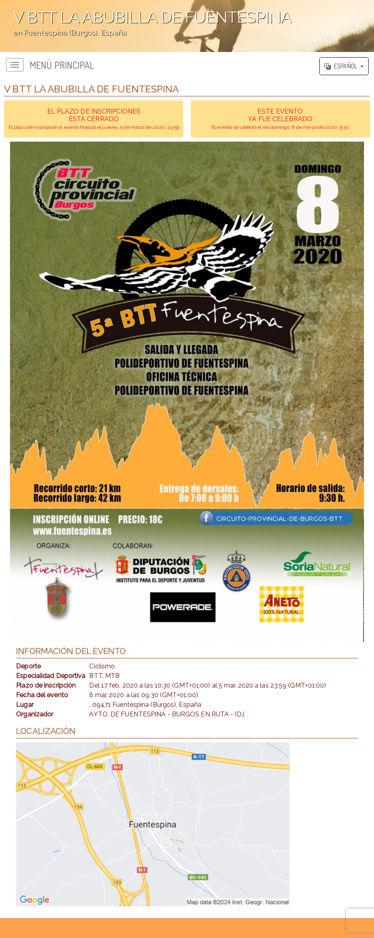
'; (187, 26)
